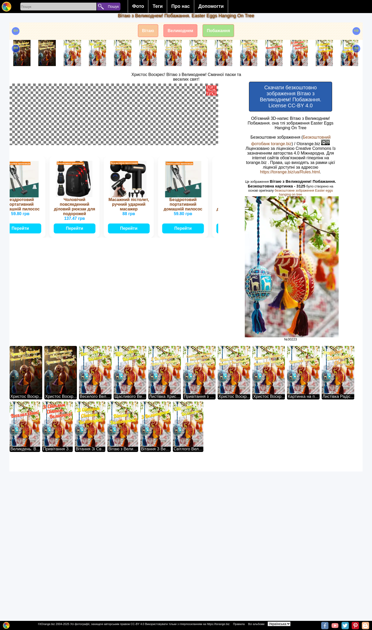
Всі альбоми (256, 624)
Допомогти (211, 6)
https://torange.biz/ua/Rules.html (290, 172)
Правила (239, 624)
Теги (158, 6)
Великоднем (180, 30)
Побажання (218, 30)
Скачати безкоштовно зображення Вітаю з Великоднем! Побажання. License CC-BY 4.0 (290, 96)
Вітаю (148, 30)
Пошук (113, 6)
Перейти (22, 480)
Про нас (180, 6)
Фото (138, 6)
